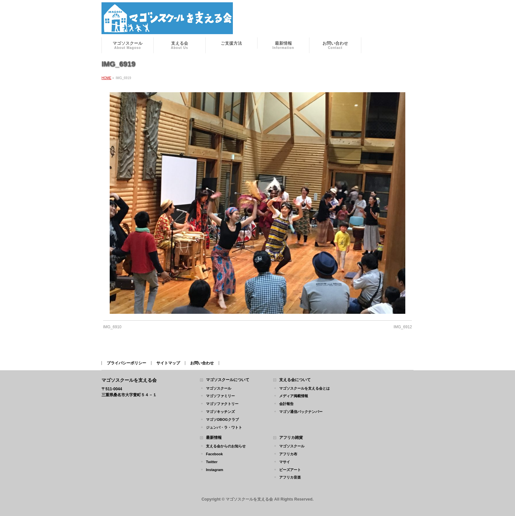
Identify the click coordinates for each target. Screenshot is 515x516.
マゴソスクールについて (227, 380)
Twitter (211, 462)
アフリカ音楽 (290, 477)
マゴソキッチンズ (220, 412)
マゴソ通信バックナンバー (301, 412)
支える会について (295, 380)
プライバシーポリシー (126, 363)
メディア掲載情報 (293, 396)
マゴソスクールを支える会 (249, 499)
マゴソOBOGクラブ (222, 419)
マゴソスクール (218, 388)
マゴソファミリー (220, 396)
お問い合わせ (202, 363)
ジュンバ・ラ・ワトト (224, 427)
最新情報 (214, 438)
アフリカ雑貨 (291, 438)
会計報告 (286, 404)
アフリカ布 (288, 454)
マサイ (284, 462)
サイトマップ (168, 363)
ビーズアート (290, 470)
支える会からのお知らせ (226, 446)
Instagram (214, 470)
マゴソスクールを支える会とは (304, 388)
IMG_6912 (402, 327)
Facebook (214, 454)
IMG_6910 (112, 327)
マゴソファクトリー (222, 404)
